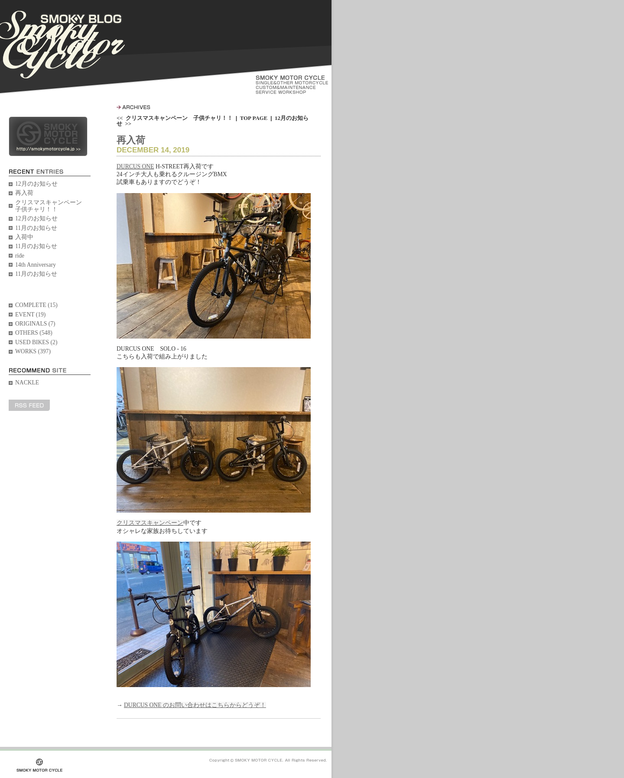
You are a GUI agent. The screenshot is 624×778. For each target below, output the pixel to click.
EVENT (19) (30, 314)
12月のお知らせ (36, 184)
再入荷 (24, 193)
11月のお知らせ (36, 228)
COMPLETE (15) (36, 305)
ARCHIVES (133, 107)
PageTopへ (309, 723)
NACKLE (27, 382)
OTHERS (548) (33, 332)
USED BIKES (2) (36, 342)
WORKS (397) (33, 351)
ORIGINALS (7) (35, 323)
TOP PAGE (254, 118)
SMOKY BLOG (62, 44)
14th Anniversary (35, 264)
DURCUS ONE (135, 166)
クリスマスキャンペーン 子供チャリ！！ (51, 206)
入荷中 (24, 237)
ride (19, 255)
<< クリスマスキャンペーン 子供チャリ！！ (175, 118)
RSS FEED (29, 405)
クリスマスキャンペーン (150, 523)
